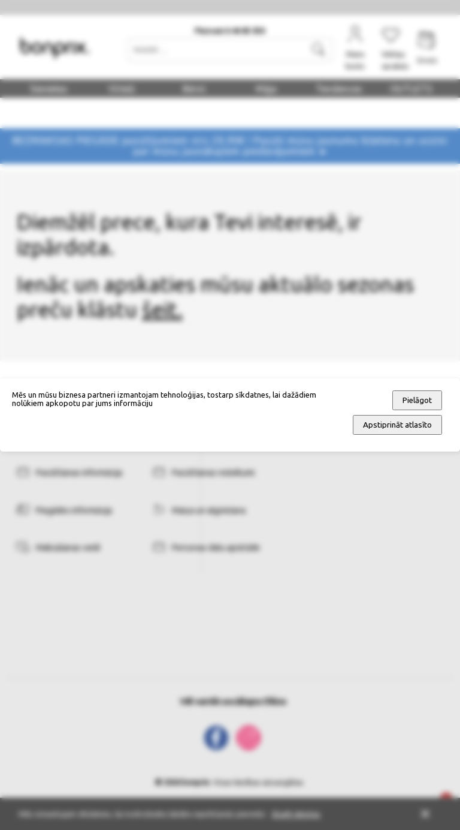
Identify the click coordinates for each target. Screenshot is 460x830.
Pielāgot (417, 400)
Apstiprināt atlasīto (397, 424)
